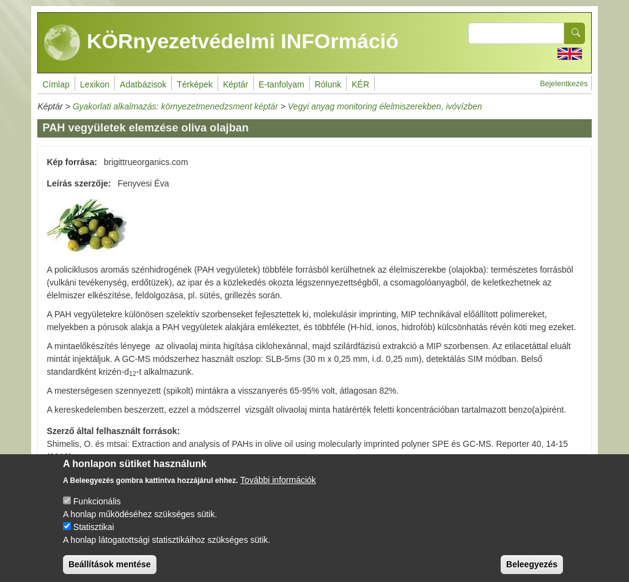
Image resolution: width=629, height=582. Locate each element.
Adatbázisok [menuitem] (143, 84)
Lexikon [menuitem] (94, 84)
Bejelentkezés (563, 83)
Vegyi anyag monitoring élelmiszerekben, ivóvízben (385, 106)
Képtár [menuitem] (235, 84)
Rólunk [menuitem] (328, 84)
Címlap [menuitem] (55, 84)
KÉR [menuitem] (360, 84)
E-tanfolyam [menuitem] (281, 84)
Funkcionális (97, 510)
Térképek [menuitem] (194, 84)
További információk (278, 488)
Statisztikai (93, 535)
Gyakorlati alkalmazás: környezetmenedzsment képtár (175, 106)
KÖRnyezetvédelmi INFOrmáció (221, 42)
